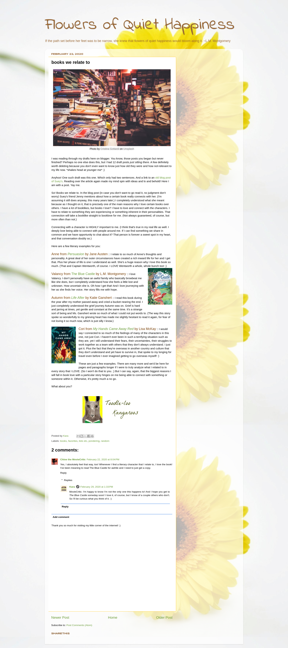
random (105, 441)
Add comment (61, 517)
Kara (72, 486)
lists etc (83, 441)
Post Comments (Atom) (79, 625)
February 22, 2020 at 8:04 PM (103, 459)
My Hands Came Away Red (113, 329)
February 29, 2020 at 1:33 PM (96, 486)
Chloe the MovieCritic (73, 459)
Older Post (164, 617)
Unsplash (128, 148)
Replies (68, 480)
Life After (77, 298)
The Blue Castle (83, 274)
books (63, 441)
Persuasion (76, 254)
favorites (73, 441)
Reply (63, 472)
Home (112, 617)
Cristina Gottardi (109, 148)
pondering (94, 441)
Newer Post (60, 617)
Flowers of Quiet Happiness (140, 25)
